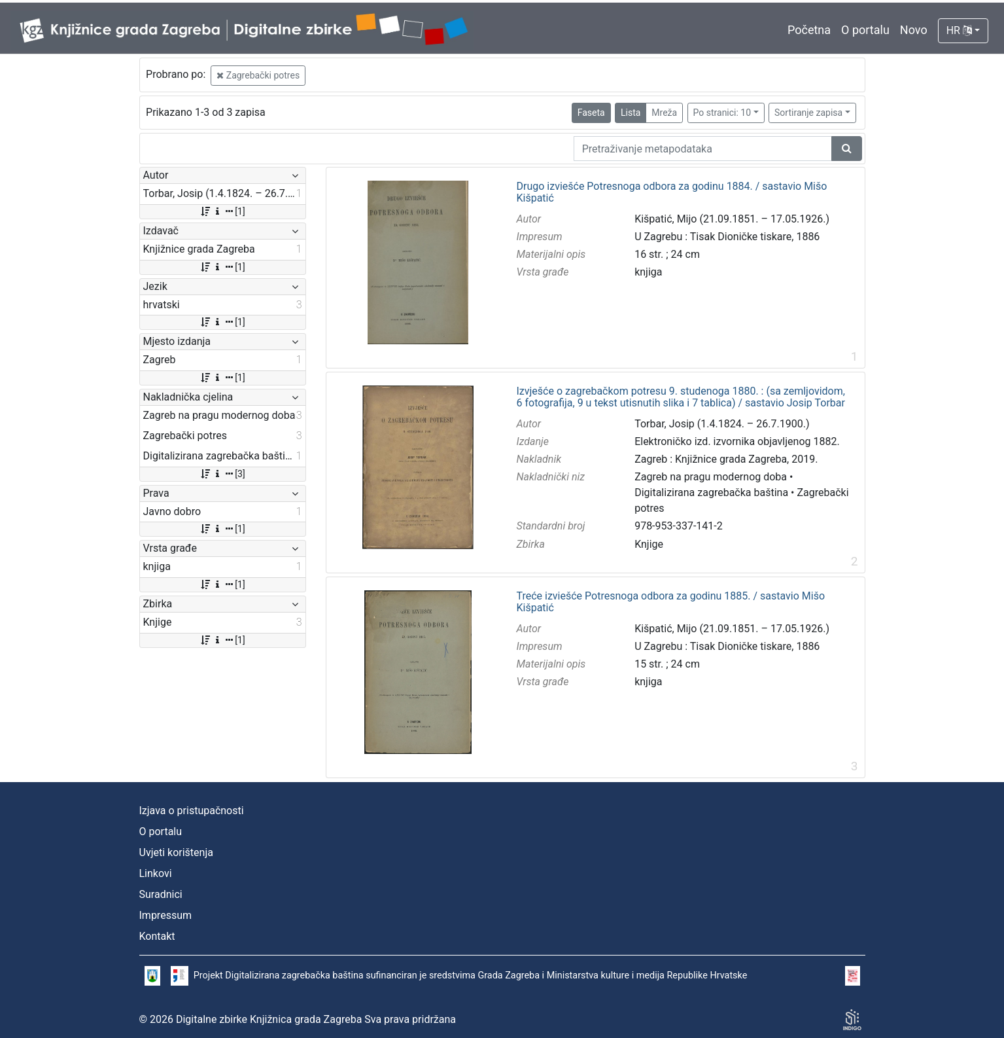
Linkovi (155, 873)
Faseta (591, 112)
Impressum (165, 915)
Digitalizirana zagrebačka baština (711, 492)
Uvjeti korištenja (176, 852)
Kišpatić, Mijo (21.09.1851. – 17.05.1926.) (731, 219)
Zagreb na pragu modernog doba (710, 477)
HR (959, 30)
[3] (222, 474)
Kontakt (157, 936)
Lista (630, 112)
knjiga (648, 272)
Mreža (664, 112)
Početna (809, 30)
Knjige (648, 544)
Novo (913, 30)
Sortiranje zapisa (808, 112)
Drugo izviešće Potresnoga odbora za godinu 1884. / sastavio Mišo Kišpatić (671, 192)
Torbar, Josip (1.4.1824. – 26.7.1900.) (721, 424)
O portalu (865, 30)
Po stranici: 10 (722, 112)
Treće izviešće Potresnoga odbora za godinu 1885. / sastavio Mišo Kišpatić (670, 601)
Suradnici (160, 894)
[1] (222, 211)
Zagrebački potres (258, 75)
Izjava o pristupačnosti (191, 810)
